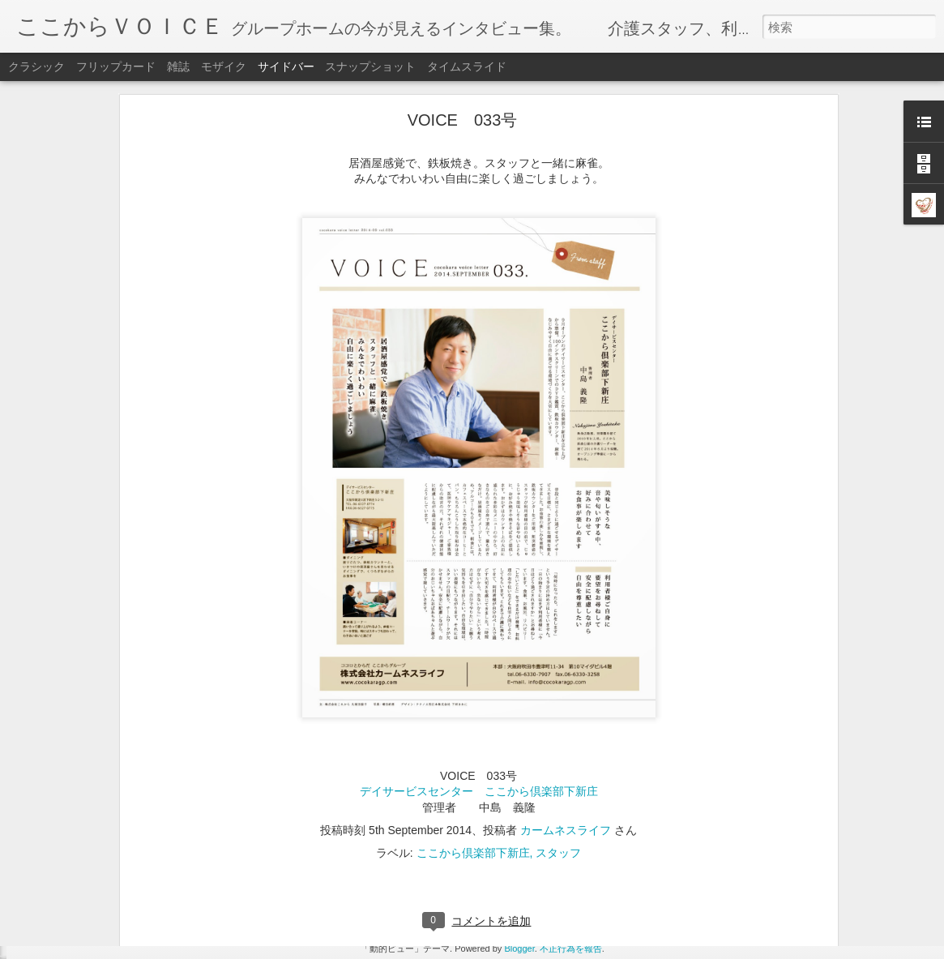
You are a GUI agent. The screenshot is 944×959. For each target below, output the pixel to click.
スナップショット (370, 66)
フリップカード (116, 66)
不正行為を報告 (571, 948)
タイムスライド (466, 66)
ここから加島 (476, 841)
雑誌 (178, 66)
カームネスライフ (565, 721)
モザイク (223, 66)
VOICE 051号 (72, 938)
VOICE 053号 (72, 865)
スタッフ (558, 744)
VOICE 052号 (72, 901)
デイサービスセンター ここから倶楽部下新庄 (479, 682)
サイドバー (286, 66)
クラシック (36, 66)
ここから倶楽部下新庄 (473, 744)
